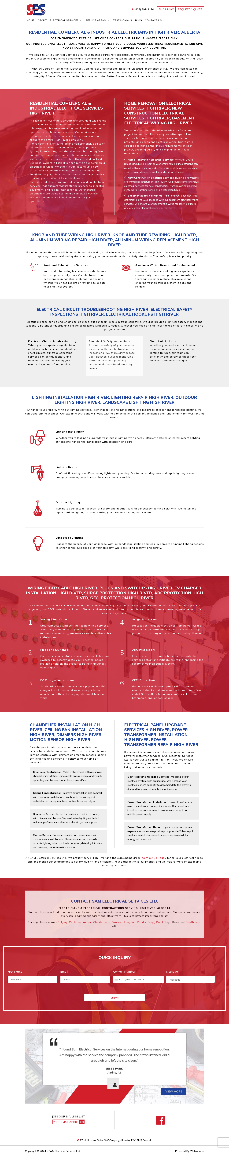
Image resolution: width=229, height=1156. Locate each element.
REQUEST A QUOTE (190, 9)
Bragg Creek (156, 922)
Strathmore (193, 922)
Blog (138, 20)
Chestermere (101, 922)
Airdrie (87, 922)
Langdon (130, 922)
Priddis (141, 922)
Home (30, 20)
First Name (15, 971)
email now (166, 9)
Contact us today (154, 857)
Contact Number (125, 971)
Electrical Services (64, 20)
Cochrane (75, 922)
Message (172, 971)
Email (65, 971)
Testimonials (122, 20)
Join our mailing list (68, 1116)
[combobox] (117, 980)
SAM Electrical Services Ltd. (64, 1151)
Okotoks (117, 922)
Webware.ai (197, 1151)
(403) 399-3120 (144, 9)
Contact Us (153, 20)
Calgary (63, 922)
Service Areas (96, 20)
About (42, 20)
